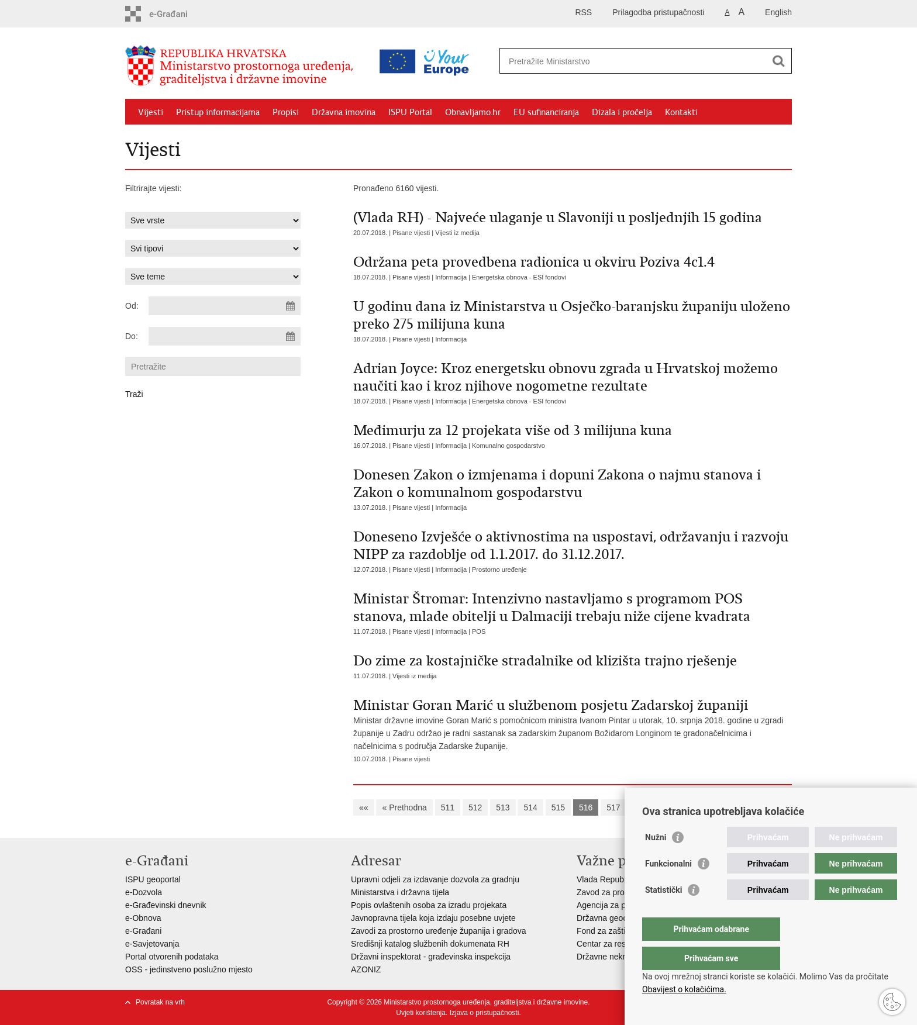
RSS (583, 12)
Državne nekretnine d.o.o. (623, 956)
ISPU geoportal (153, 879)
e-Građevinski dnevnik (165, 905)
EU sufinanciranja (546, 112)
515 (558, 807)
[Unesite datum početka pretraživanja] (225, 305)
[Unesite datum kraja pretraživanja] (225, 336)
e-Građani (143, 931)
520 (696, 807)
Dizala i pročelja (622, 112)
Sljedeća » (736, 807)
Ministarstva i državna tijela (400, 892)
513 (502, 807)
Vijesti (150, 112)
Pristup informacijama (218, 112)
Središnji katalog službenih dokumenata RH (430, 943)
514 (530, 807)
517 (613, 807)
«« (363, 807)
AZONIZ (366, 969)
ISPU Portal (410, 112)
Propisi (286, 112)
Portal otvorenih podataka (172, 956)
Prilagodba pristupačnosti (658, 12)
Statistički (663, 913)
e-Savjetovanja (152, 943)
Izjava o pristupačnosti (484, 1013)
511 (447, 807)
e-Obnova (143, 918)
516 (585, 807)
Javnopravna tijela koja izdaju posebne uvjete (433, 918)
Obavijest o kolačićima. (684, 989)
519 (668, 807)
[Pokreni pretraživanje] (778, 60)
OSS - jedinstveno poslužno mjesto (189, 969)
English (778, 12)
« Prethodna (404, 807)
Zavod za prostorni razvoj (622, 892)
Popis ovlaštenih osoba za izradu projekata (428, 905)
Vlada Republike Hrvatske (624, 879)
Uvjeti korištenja (421, 1013)
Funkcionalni (668, 887)
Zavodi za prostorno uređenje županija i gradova (438, 931)
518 (640, 807)
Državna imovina (343, 112)
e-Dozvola (143, 892)
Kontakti (681, 112)
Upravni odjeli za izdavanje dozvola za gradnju (435, 879)
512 (475, 807)
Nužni (655, 860)
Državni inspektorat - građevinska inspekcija (431, 956)
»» (773, 807)
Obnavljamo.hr (473, 112)
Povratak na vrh (160, 1002)
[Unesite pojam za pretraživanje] (595, 61)
